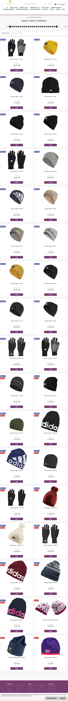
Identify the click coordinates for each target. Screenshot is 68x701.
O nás (8, 686)
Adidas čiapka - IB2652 (50, 246)
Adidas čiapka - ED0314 (16, 582)
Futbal (38, 691)
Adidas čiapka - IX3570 (50, 171)
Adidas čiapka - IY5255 (17, 134)
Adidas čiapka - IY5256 (17, 96)
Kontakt (18, 689)
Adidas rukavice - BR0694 (50, 545)
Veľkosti (18, 688)
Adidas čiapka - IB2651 (50, 321)
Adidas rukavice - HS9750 (50, 358)
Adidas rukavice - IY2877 (16, 59)
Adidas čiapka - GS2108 (16, 470)
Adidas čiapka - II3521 (17, 246)
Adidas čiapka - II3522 (50, 208)
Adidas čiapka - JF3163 (50, 59)
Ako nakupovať (10, 691)
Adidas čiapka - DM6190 (16, 620)
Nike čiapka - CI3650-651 (50, 508)
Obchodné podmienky (9, 689)
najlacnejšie (13, 33)
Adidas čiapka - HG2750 (16, 395)
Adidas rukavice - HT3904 (17, 358)
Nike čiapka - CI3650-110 (16, 545)
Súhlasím (62, 698)
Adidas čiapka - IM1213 (16, 283)
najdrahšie (20, 33)
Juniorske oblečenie (41, 686)
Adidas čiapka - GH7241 (50, 395)
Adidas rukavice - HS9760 (17, 171)
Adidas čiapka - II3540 (17, 208)
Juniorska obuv (31, 689)
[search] (45, 3)
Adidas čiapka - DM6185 (50, 433)
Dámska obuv (30, 688)
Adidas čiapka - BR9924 (50, 582)
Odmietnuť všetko (51, 698)
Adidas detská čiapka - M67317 (50, 620)
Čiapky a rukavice (37, 17)
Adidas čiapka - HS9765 (50, 134)
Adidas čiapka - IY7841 (50, 96)
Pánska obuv (30, 686)
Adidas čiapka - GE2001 (50, 470)
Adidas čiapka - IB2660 (50, 283)
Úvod (28, 17)
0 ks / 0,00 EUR (61, 4)
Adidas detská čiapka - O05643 (16, 657)
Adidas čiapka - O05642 (50, 657)
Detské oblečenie (40, 688)
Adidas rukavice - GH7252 (17, 508)
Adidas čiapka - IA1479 (17, 321)
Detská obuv (30, 691)
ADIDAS (31, 17)
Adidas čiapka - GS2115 (16, 433)
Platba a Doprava (20, 686)
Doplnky (38, 689)
